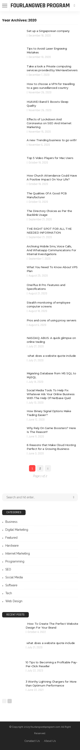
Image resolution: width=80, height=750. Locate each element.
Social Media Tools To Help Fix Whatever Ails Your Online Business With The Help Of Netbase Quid (51, 394)
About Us (50, 740)
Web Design (13, 601)
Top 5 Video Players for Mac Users (50, 158)
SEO (8, 569)
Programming (14, 561)
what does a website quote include (51, 355)
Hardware (12, 545)
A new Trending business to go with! (51, 140)
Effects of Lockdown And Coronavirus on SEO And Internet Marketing (49, 123)
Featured (11, 537)
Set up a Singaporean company (48, 31)
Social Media (14, 577)
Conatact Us (32, 740)
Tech (8, 593)
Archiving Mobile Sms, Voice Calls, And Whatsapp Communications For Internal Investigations (51, 250)
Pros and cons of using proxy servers (51, 320)
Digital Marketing (16, 529)
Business (11, 521)
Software (11, 585)
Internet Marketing (17, 553)
